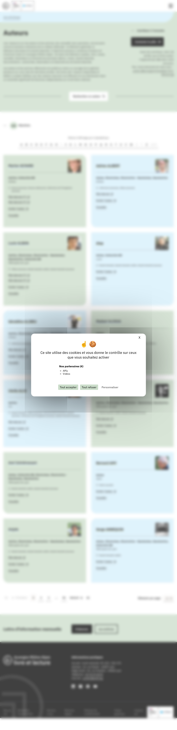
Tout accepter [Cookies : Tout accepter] (68, 387)
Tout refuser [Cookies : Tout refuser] (89, 387)
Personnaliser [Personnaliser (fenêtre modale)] (110, 387)
